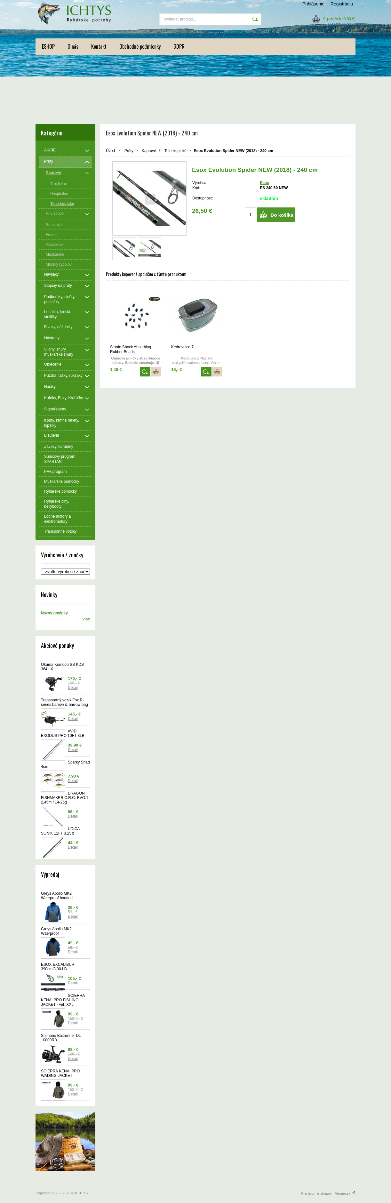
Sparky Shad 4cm (65, 764)
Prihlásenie (313, 3)
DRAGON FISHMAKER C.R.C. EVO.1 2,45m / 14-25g (64, 797)
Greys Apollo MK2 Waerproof (56, 931)
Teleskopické (175, 151)
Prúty (128, 151)
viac (86, 619)
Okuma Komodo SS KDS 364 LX (62, 666)
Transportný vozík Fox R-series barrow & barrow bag (64, 702)
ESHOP (48, 46)
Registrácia (342, 3)
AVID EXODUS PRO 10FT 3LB (62, 733)
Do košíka (282, 215)
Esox (264, 183)
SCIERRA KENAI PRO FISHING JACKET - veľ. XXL (63, 1000)
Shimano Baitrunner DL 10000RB (61, 1037)
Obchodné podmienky (140, 46)
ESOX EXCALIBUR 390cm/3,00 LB (58, 966)
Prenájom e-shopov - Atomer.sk (328, 1193)
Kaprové (149, 151)
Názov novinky (54, 613)
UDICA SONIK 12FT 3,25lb (60, 831)
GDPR (179, 46)
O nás (73, 46)
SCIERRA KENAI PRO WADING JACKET (60, 1073)
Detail (73, 687)
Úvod (110, 151)
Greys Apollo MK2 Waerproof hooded (57, 895)
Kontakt (99, 46)
